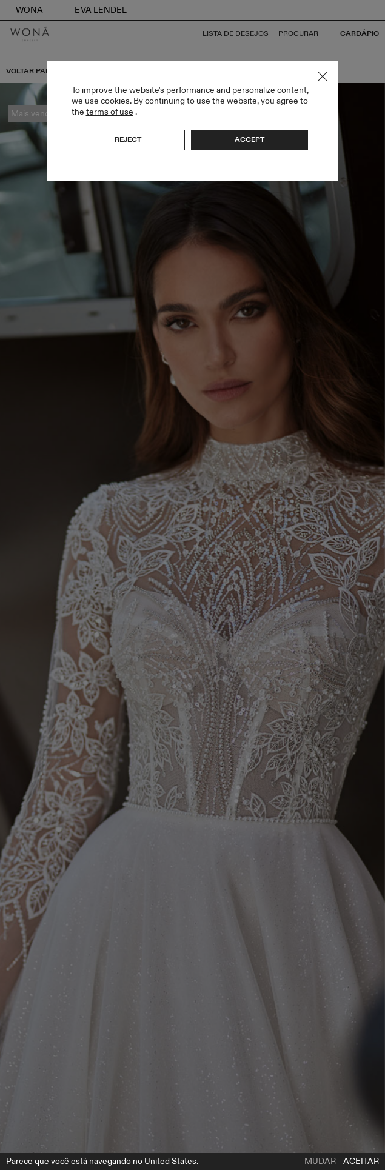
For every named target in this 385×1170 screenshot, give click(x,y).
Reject (128, 139)
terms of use (109, 112)
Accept (249, 139)
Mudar (320, 1161)
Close (322, 76)
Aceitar (361, 1161)
